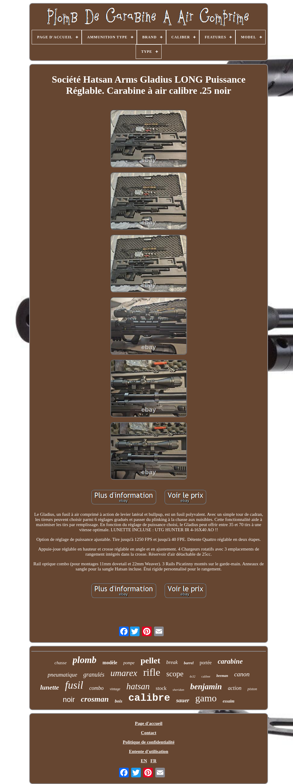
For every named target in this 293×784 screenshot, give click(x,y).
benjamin (206, 686)
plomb (84, 660)
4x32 (192, 676)
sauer (182, 700)
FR (153, 760)
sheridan (178, 689)
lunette (49, 687)
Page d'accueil (148, 723)
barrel (189, 663)
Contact (148, 732)
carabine (230, 661)
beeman (222, 676)
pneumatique (62, 674)
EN (144, 760)
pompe (128, 663)
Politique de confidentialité (149, 742)
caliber (205, 676)
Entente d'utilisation (148, 751)
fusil (74, 685)
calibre (149, 698)
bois (118, 701)
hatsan (138, 686)
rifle (151, 672)
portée (206, 662)
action (234, 688)
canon (242, 674)
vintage (115, 689)
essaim (229, 701)
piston (252, 689)
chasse (61, 662)
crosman (95, 699)
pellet (150, 660)
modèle (109, 662)
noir (69, 699)
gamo (206, 698)
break (172, 662)
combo (96, 688)
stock (161, 688)
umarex (123, 673)
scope (175, 674)
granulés (93, 674)
